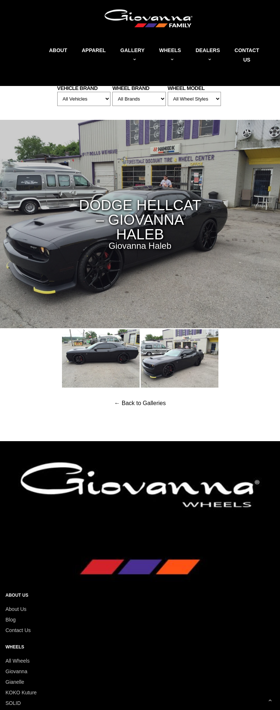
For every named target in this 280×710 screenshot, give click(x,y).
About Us (16, 609)
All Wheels (17, 661)
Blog (10, 620)
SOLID (13, 703)
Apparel (94, 50)
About (58, 50)
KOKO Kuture (21, 692)
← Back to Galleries (140, 403)
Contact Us (18, 630)
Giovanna (16, 671)
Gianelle (14, 682)
